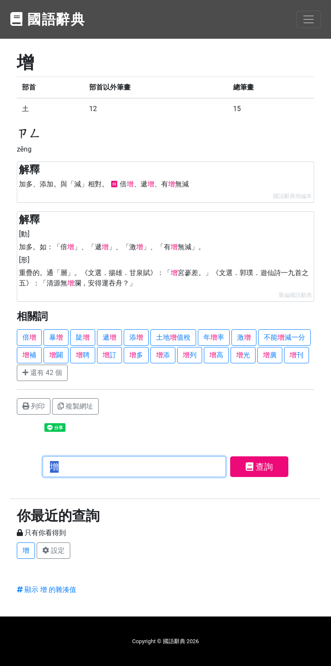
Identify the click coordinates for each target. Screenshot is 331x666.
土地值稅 (173, 337)
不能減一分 (284, 337)
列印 (33, 406)
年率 (213, 337)
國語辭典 (47, 19)
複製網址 (75, 406)
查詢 (259, 467)
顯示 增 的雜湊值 (46, 589)
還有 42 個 (42, 373)
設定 (53, 550)
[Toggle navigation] (309, 19)
